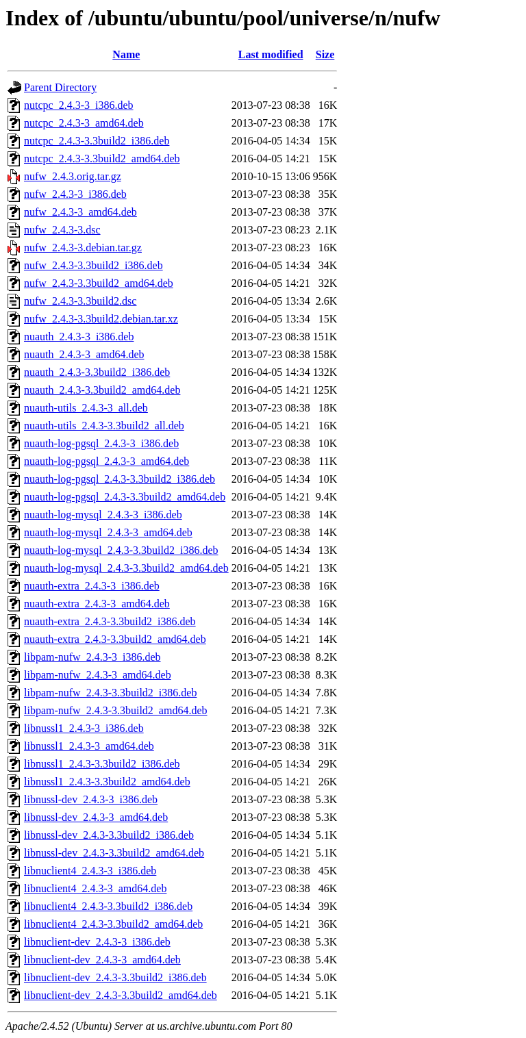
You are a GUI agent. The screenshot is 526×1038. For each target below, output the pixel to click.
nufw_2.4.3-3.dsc (62, 230)
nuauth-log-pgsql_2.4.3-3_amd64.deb (106, 461)
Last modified (270, 54)
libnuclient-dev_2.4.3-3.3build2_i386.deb (115, 977)
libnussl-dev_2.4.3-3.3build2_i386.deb (109, 835)
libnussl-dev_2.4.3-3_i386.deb (91, 799)
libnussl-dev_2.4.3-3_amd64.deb (96, 817)
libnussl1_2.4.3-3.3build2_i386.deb (102, 764)
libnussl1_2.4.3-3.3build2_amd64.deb (107, 781)
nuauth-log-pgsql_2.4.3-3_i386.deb (101, 443)
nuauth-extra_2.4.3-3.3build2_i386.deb (110, 621)
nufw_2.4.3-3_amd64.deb (80, 212)
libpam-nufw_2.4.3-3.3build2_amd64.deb (116, 710)
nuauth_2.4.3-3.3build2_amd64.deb (102, 390)
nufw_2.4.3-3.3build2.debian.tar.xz (101, 319)
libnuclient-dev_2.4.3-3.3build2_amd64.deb (120, 995)
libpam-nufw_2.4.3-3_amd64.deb (97, 675)
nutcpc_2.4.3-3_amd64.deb (84, 123)
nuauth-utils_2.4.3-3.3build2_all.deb (104, 425)
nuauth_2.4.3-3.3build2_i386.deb (97, 372)
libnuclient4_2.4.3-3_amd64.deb (95, 888)
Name (126, 54)
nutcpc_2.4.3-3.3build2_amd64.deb (102, 158)
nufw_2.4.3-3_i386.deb (75, 194)
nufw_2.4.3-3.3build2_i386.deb (93, 265)
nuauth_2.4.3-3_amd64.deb (84, 354)
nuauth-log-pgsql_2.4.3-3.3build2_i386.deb (119, 479)
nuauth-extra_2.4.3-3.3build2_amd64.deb (115, 639)
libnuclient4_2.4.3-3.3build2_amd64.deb (113, 924)
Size (325, 54)
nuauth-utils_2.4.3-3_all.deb (86, 408)
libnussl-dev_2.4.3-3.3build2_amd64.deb (114, 853)
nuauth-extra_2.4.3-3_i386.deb (92, 586)
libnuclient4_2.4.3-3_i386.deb (90, 870)
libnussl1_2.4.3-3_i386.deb (84, 728)
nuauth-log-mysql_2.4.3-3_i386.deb (103, 514)
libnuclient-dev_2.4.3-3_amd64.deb (102, 959)
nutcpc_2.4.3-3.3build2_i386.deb (96, 141)
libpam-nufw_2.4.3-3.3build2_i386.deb (110, 692)
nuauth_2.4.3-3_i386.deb (79, 336)
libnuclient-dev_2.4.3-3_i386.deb (97, 942)
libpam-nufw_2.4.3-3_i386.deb (92, 657)
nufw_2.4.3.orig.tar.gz (72, 176)
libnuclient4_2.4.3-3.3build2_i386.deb (108, 906)
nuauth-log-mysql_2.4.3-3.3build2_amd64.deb (126, 568)
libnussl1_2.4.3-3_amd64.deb (89, 746)
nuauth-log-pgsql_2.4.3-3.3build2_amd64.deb (124, 497)
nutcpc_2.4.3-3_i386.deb (79, 105)
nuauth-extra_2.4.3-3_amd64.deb (97, 603)
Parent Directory (60, 87)
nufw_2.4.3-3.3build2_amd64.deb (98, 283)
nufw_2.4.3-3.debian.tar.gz (83, 247)
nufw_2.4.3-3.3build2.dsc (80, 301)
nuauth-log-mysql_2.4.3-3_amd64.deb (108, 532)
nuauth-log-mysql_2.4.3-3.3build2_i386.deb (121, 550)
